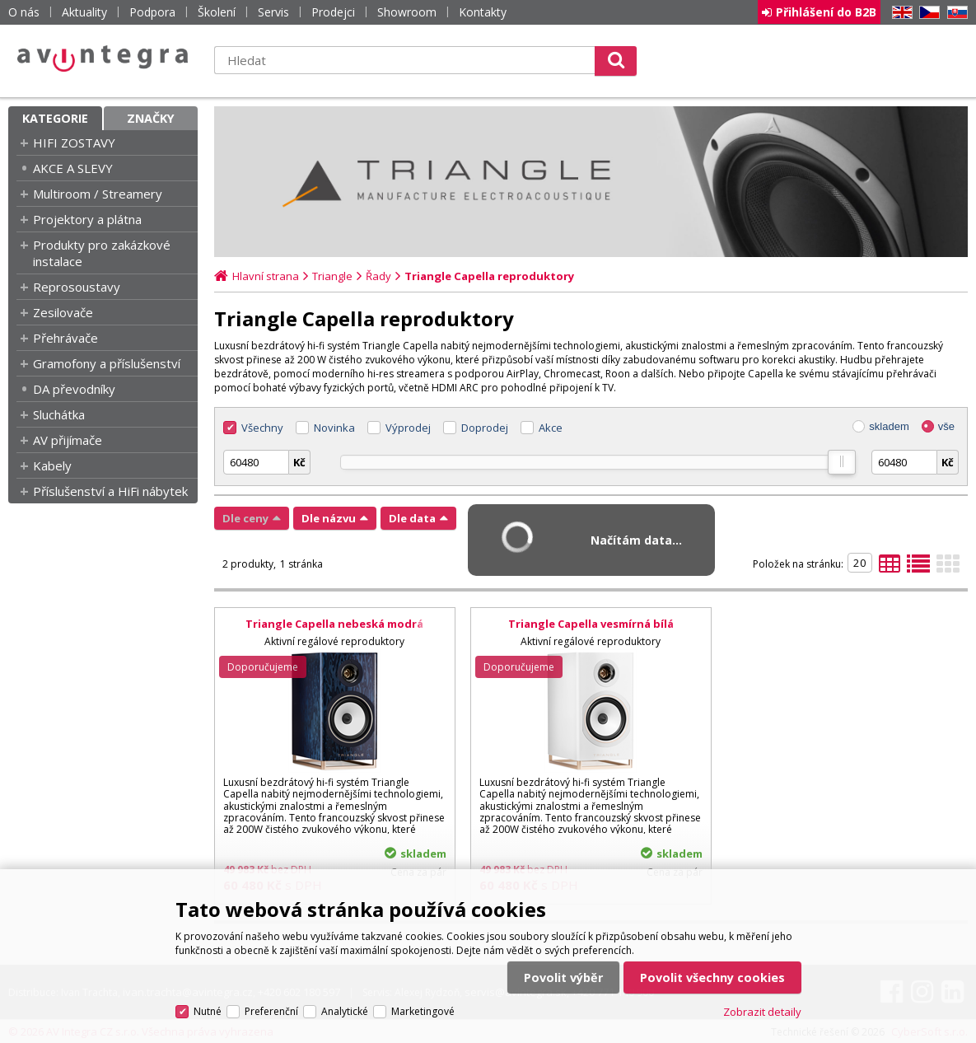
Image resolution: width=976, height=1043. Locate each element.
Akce (551, 427)
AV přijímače (67, 440)
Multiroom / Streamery (97, 193)
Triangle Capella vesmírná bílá (591, 623)
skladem (888, 426)
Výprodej (408, 427)
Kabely (52, 465)
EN (899, 13)
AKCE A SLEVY (73, 168)
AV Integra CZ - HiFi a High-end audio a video (103, 58)
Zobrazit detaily (762, 1011)
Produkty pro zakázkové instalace (101, 252)
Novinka (334, 427)
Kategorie (55, 118)
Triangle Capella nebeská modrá (334, 623)
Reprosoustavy (76, 286)
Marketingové (423, 1011)
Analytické (344, 1011)
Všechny (262, 427)
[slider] (841, 462)
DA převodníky (74, 389)
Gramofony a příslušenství (106, 363)
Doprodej (484, 427)
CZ (926, 13)
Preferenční (271, 1011)
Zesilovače (63, 312)
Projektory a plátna (87, 219)
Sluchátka (59, 414)
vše (946, 426)
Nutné (208, 1011)
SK (954, 13)
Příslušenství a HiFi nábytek (110, 491)
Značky (151, 118)
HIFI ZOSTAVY (74, 142)
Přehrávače (65, 338)
